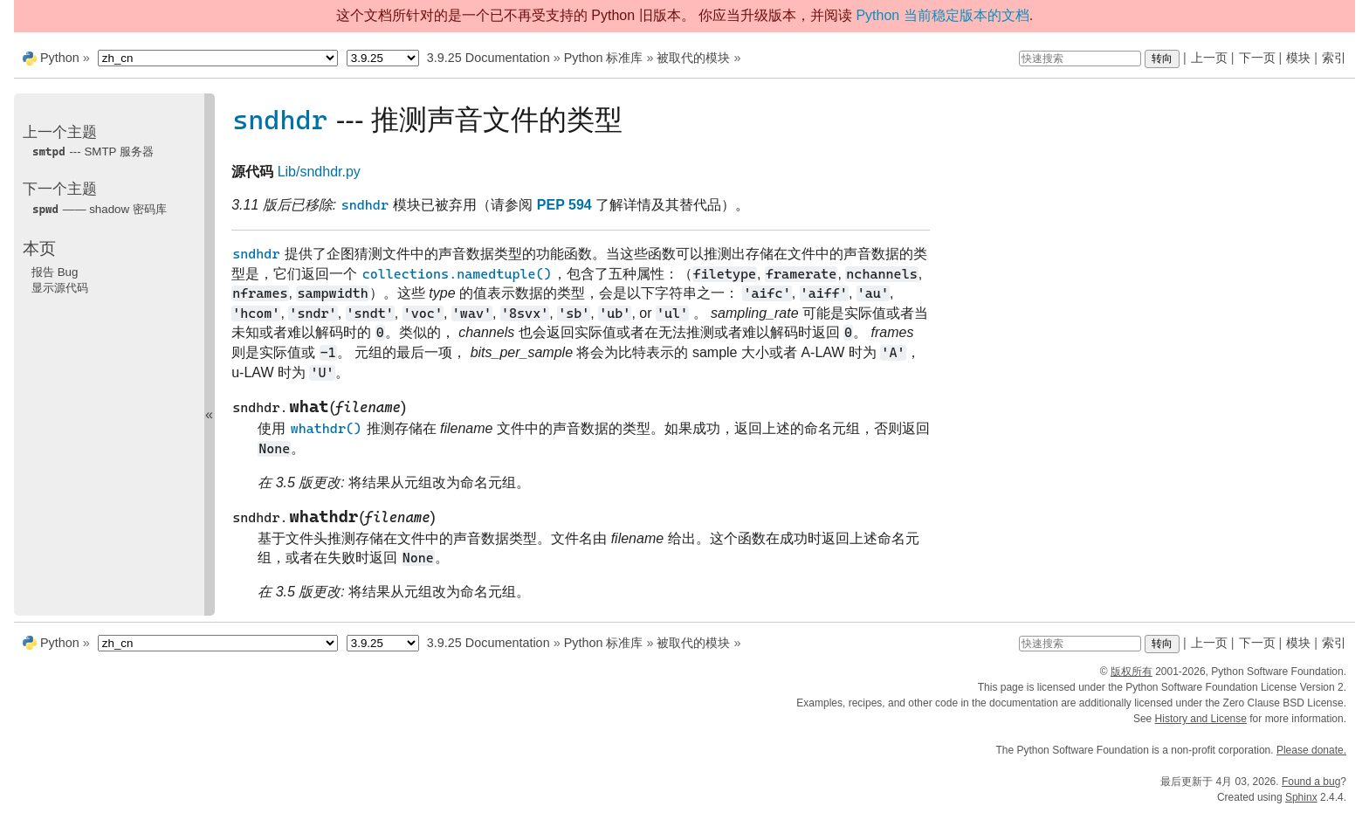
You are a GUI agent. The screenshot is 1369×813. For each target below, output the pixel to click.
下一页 (1257, 58)
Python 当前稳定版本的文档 (942, 15)
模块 (1298, 58)
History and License (1201, 719)
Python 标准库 (603, 58)
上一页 (1209, 58)
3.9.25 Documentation (488, 58)
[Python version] (383, 58)
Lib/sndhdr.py (319, 171)
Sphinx (1301, 797)
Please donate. (1311, 750)
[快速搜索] (1080, 58)
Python (59, 58)
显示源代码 (59, 287)
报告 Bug (54, 272)
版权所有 (1131, 671)
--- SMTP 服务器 (92, 151)
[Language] (218, 58)
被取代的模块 (693, 58)
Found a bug (1311, 781)
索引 (1334, 58)
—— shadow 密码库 (99, 209)
